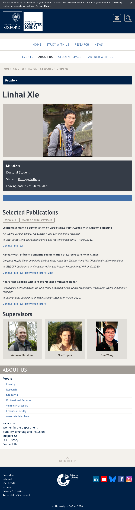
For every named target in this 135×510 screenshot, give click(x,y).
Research (81, 44)
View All (11, 220)
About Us (46, 56)
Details (8, 245)
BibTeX (18, 245)
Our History (10, 440)
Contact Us (10, 444)
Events (27, 57)
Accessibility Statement (16, 495)
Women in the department (20, 427)
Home (37, 44)
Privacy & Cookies (13, 491)
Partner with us (99, 57)
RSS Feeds (9, 483)
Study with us (58, 44)
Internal (7, 479)
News (98, 44)
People (32, 68)
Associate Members (17, 416)
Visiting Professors (17, 405)
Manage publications (37, 220)
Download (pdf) (35, 272)
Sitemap (7, 487)
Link (50, 272)
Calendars (8, 475)
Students (46, 68)
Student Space (69, 57)
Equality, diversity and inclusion (24, 432)
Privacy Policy (43, 6)
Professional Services (18, 400)
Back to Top (67, 459)
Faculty (10, 384)
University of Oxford (65, 506)
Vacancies (9, 423)
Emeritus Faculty (16, 411)
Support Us (10, 436)
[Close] (131, 3)
